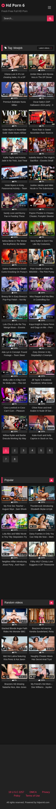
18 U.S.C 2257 (16, 792)
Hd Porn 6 (13, 5)
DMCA (33, 792)
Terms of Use (33, 795)
